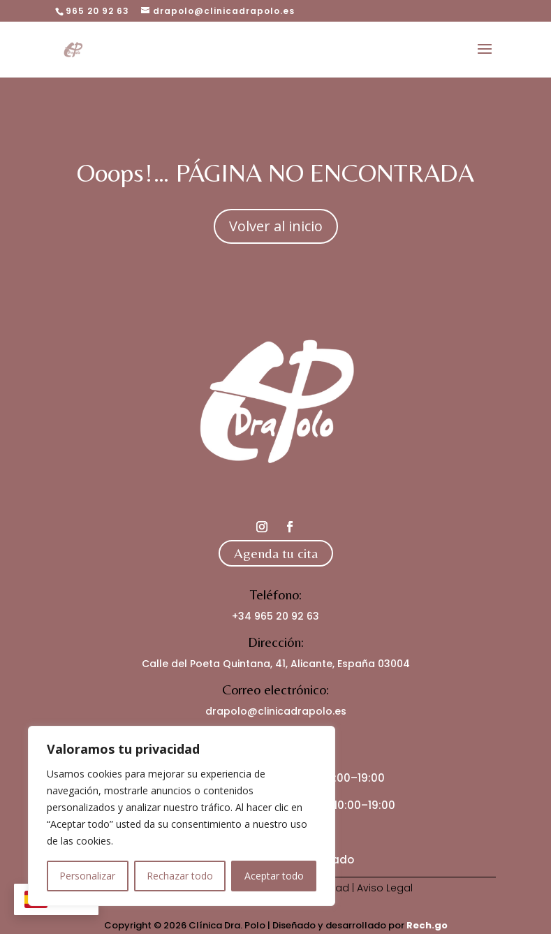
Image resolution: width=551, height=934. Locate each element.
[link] (73, 48)
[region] (181, 816)
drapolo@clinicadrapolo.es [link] (275, 711)
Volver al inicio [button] (276, 226)
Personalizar (87, 875)
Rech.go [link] (427, 925)
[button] (484, 58)
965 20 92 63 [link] (97, 11)
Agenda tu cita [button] (276, 553)
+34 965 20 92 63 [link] (275, 616)
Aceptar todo (274, 875)
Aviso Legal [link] (385, 888)
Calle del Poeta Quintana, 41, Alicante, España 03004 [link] (276, 664)
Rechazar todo (180, 875)
